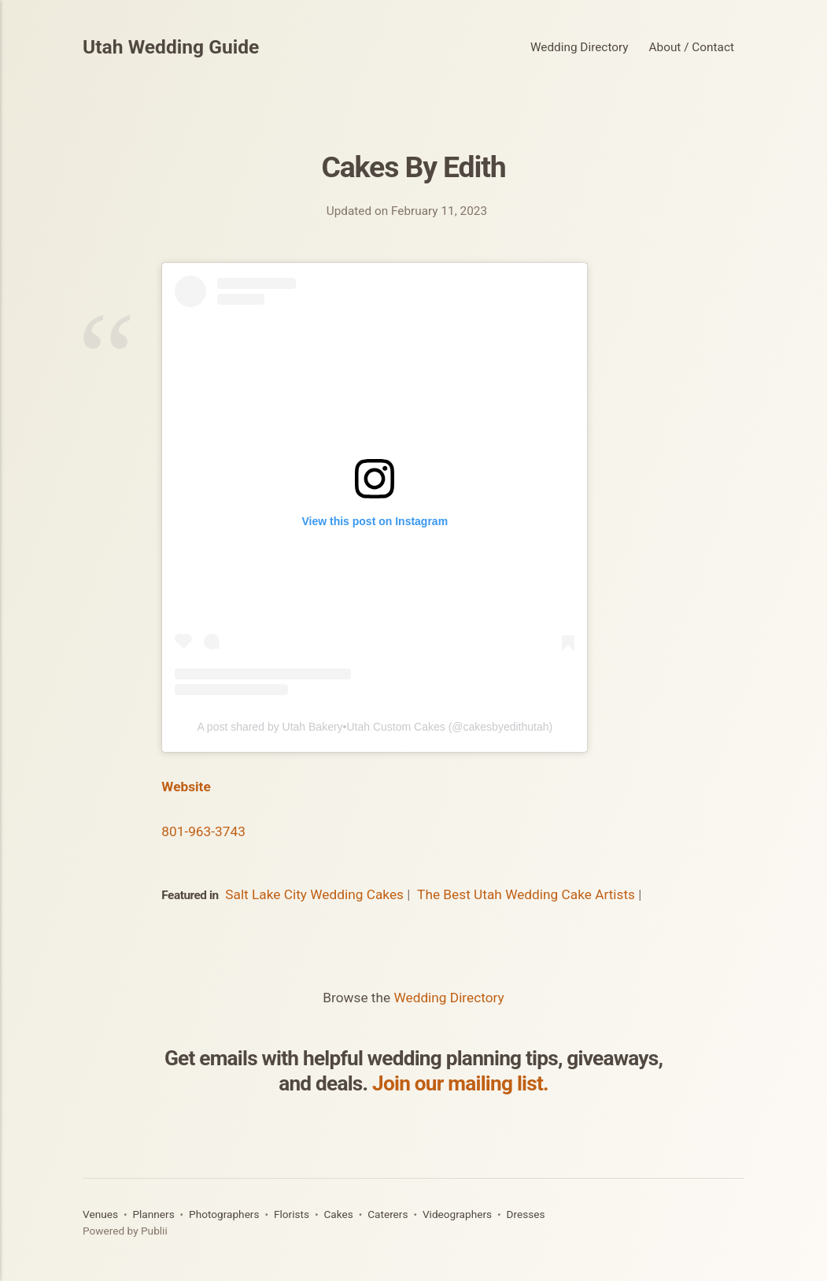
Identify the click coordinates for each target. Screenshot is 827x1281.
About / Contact (691, 47)
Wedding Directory (579, 47)
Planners (153, 1214)
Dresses (525, 1214)
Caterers (387, 1214)
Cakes (338, 1214)
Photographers (224, 1214)
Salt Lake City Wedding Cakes (314, 894)
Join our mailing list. (460, 1083)
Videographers (457, 1214)
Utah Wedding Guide (171, 47)
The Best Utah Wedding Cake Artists (526, 894)
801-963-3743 (203, 831)
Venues (100, 1214)
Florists (291, 1214)
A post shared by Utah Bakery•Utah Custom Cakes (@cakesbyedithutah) (374, 726)
